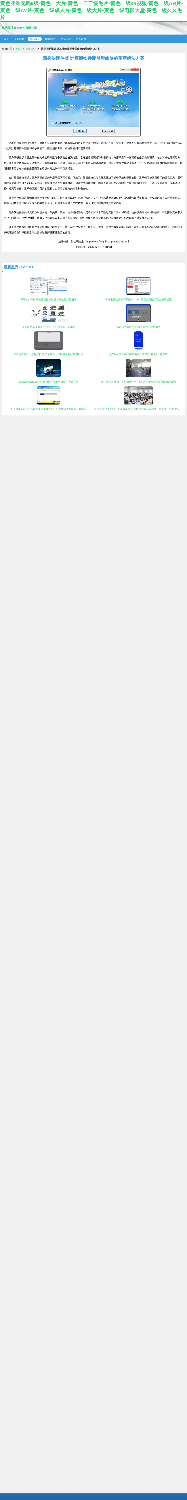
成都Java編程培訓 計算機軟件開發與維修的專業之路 (48, 381)
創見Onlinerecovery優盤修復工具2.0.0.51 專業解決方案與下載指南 (49, 409)
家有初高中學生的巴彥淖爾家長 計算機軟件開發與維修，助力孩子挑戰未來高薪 (139, 409)
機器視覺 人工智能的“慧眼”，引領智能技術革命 (48, 326)
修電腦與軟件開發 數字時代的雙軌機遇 (138, 326)
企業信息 (66, 38)
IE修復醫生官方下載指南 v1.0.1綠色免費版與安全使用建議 (138, 299)
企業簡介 (19, 38)
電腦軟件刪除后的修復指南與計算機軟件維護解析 (48, 299)
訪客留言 (81, 38)
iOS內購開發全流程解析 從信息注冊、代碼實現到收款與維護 (48, 354)
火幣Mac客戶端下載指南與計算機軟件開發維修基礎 (138, 354)
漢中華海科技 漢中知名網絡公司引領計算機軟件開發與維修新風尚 (138, 381)
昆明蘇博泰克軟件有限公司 (19, 27)
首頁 (6, 38)
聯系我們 (50, 38)
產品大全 (35, 38)
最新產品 (11, 267)
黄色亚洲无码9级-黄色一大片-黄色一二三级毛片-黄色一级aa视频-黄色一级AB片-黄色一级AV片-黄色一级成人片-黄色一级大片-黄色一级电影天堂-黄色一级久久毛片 (91, 10)
